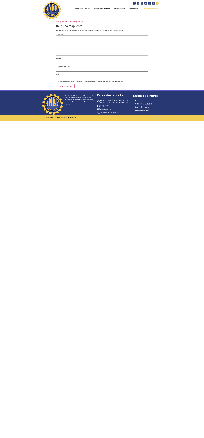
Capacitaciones (119, 8)
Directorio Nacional (141, 110)
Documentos (135, 8)
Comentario (60, 34)
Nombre (59, 59)
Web (57, 74)
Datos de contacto (151, 8)
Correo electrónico (63, 66)
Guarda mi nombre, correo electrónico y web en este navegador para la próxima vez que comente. (91, 82)
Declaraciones (140, 101)
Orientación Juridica (142, 107)
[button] (157, 2)
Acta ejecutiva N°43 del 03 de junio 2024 (70, 22)
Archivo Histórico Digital (143, 104)
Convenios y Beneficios (102, 8)
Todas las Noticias (82, 8)
